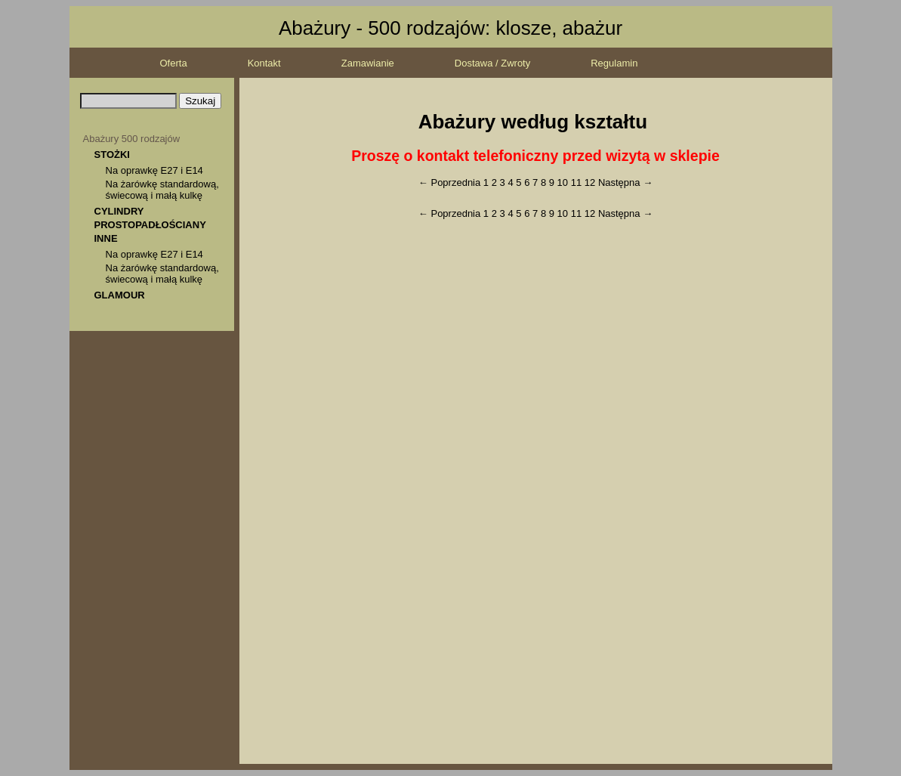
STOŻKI (112, 154)
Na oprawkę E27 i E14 (154, 170)
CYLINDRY (119, 211)
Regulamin (614, 63)
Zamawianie (367, 63)
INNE (106, 238)
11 (576, 182)
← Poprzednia (449, 182)
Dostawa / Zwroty (492, 63)
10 (562, 182)
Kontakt (264, 63)
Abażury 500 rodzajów (132, 138)
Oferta (173, 63)
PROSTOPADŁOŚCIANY (150, 224)
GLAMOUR (119, 295)
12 (590, 182)
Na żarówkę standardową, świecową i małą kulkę (162, 189)
